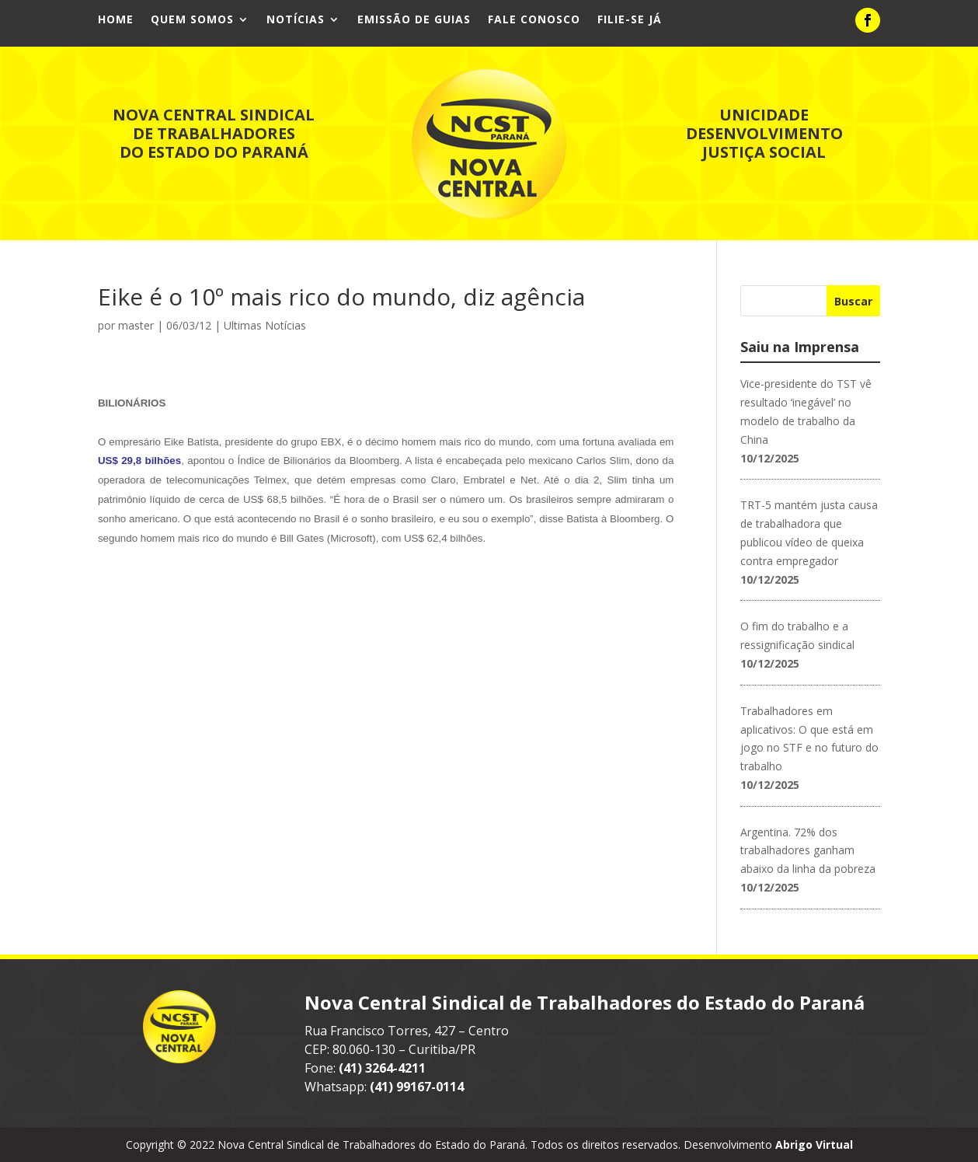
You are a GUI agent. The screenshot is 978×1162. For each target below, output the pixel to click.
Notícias (295, 20)
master (136, 325)
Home (116, 20)
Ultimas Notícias (265, 325)
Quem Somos (192, 20)
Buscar (853, 301)
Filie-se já (629, 20)
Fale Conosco (534, 20)
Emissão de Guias (414, 20)
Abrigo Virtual (814, 1144)
